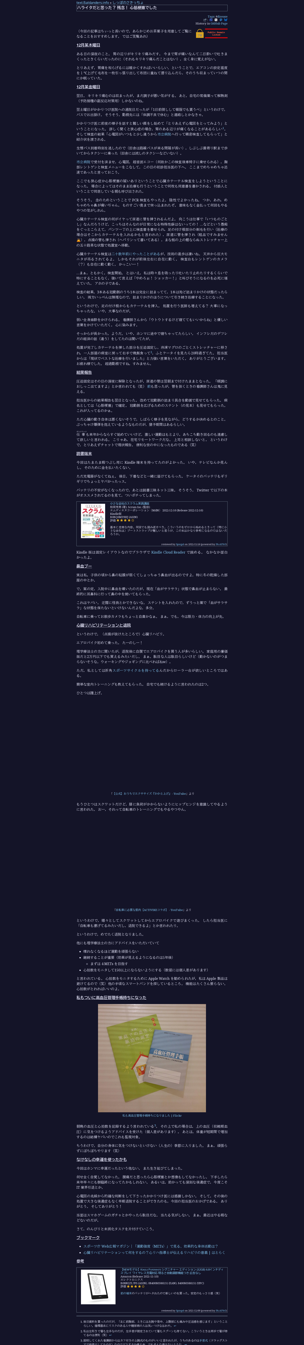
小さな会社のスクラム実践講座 (129, 503)
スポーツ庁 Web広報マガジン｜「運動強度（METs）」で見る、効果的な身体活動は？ (150, 1246)
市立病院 (164, 134)
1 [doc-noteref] (223, 128)
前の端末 (126, 1293)
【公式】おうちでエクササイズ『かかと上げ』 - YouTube (149, 794)
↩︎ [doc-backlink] (175, 1326)
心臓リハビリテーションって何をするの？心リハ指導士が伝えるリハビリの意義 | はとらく (154, 1252)
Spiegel (180, 544)
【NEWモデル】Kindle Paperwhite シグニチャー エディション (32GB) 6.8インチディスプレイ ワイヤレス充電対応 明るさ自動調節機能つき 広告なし (172, 1271)
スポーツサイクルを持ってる (135, 670)
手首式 (203, 1340)
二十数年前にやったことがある (135, 254)
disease (222, 16)
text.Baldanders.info (92, 2)
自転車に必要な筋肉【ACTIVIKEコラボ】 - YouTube (149, 910)
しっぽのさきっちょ (128, 2)
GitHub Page (219, 23)
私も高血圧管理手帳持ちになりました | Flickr (152, 1115)
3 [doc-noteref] (155, 1125)
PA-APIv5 (221, 544)
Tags (211, 16)
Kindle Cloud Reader (168, 552)
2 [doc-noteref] (151, 352)
